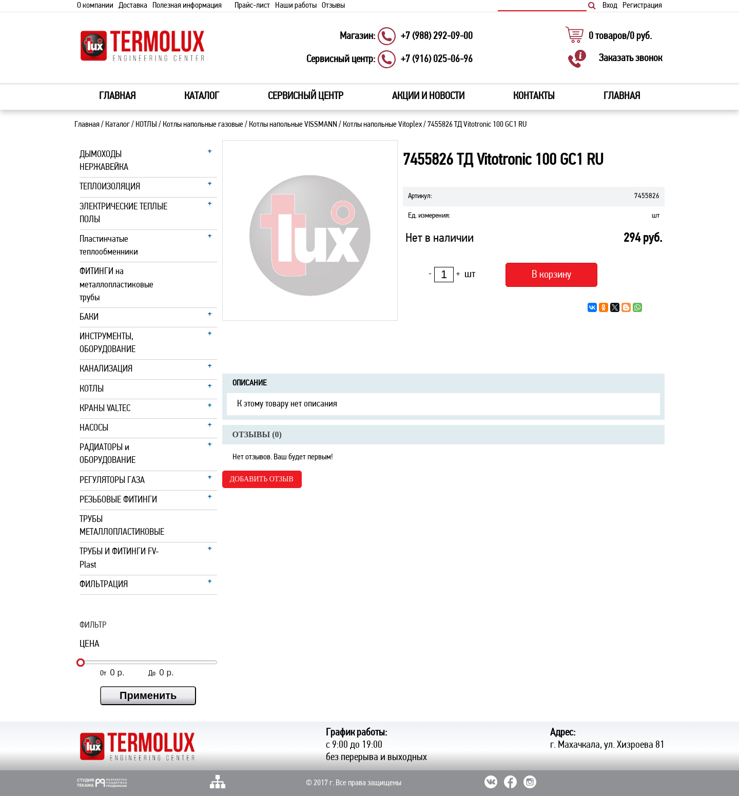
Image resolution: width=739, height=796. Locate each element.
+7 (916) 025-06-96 (437, 59)
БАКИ (89, 317)
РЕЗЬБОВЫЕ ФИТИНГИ (118, 500)
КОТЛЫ (146, 125)
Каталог (117, 125)
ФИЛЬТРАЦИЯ (104, 585)
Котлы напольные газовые (203, 125)
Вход (609, 6)
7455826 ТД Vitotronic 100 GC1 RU (477, 125)
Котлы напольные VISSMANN (293, 125)
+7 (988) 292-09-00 (437, 36)
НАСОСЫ (94, 428)
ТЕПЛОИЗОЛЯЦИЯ (110, 187)
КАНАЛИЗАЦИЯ (106, 369)
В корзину (551, 274)
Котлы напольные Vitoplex (382, 125)
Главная (117, 96)
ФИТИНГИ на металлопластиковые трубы (116, 284)
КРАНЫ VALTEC (105, 409)
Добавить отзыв (262, 479)
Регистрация (642, 6)
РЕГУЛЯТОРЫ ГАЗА (112, 481)
